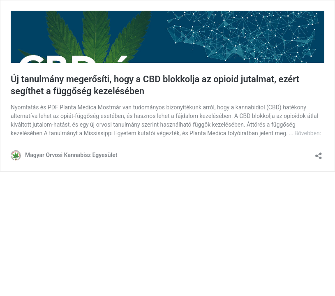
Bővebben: (307, 133)
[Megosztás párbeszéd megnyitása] (318, 153)
